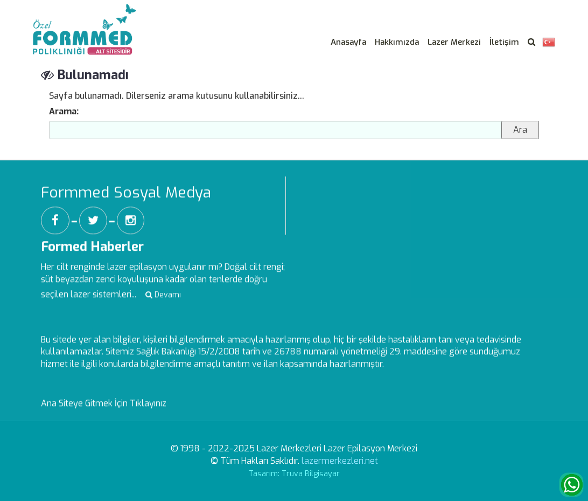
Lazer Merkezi (454, 42)
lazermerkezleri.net (340, 460)
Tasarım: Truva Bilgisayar (294, 474)
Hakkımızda (397, 42)
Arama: (64, 111)
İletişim (504, 42)
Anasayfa (348, 42)
